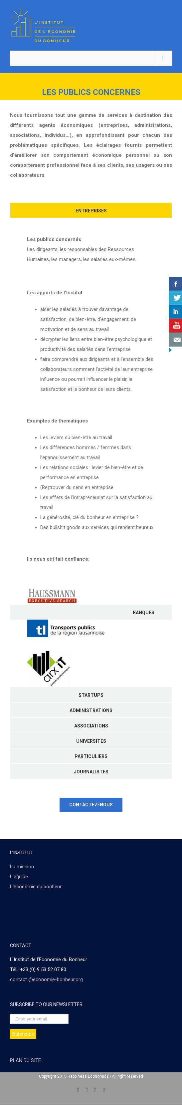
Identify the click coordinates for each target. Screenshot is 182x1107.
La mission (22, 867)
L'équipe (19, 877)
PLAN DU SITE (25, 1060)
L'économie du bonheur (36, 887)
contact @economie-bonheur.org (46, 979)
